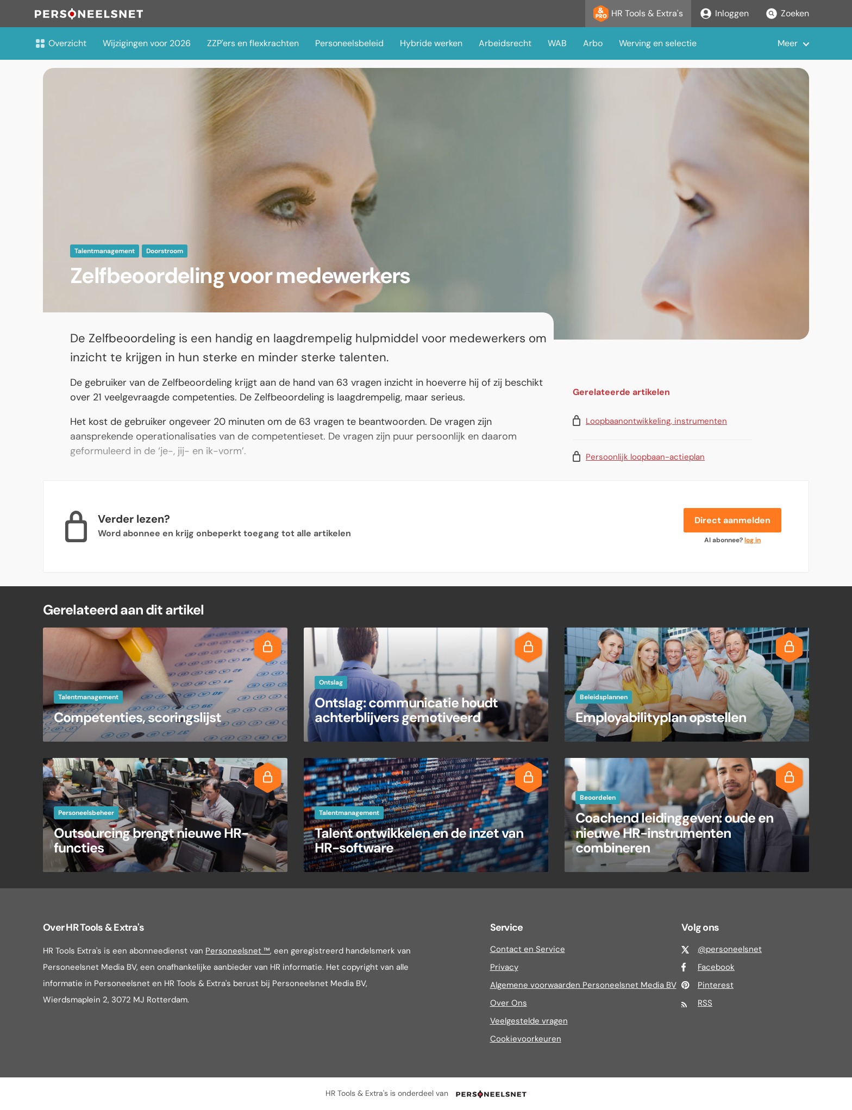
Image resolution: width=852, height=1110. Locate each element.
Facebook (716, 967)
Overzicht (60, 43)
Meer (788, 43)
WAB (557, 43)
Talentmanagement (104, 251)
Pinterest (716, 985)
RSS (705, 1003)
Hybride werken (431, 43)
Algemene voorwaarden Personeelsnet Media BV (583, 985)
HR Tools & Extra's (638, 13)
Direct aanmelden (732, 520)
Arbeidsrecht (505, 43)
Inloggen (724, 13)
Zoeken (787, 13)
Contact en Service (527, 949)
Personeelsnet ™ (237, 950)
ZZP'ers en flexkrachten (253, 43)
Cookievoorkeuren (525, 1038)
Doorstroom (164, 251)
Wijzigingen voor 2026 (147, 43)
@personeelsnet (730, 949)
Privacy (504, 967)
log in (752, 540)
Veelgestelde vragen (529, 1020)
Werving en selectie (658, 43)
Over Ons (508, 1003)
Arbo (593, 43)
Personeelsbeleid (349, 43)
